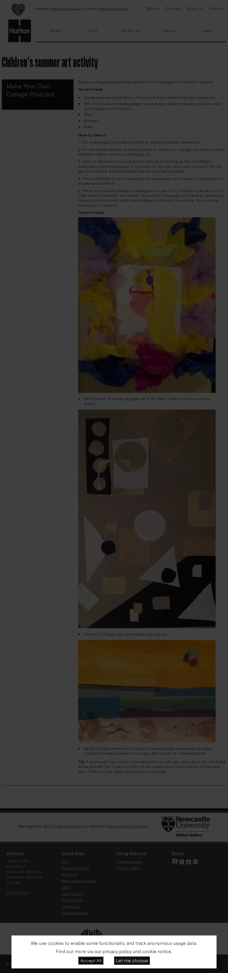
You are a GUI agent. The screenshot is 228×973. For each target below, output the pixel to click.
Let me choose (132, 960)
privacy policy (117, 951)
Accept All (91, 960)
